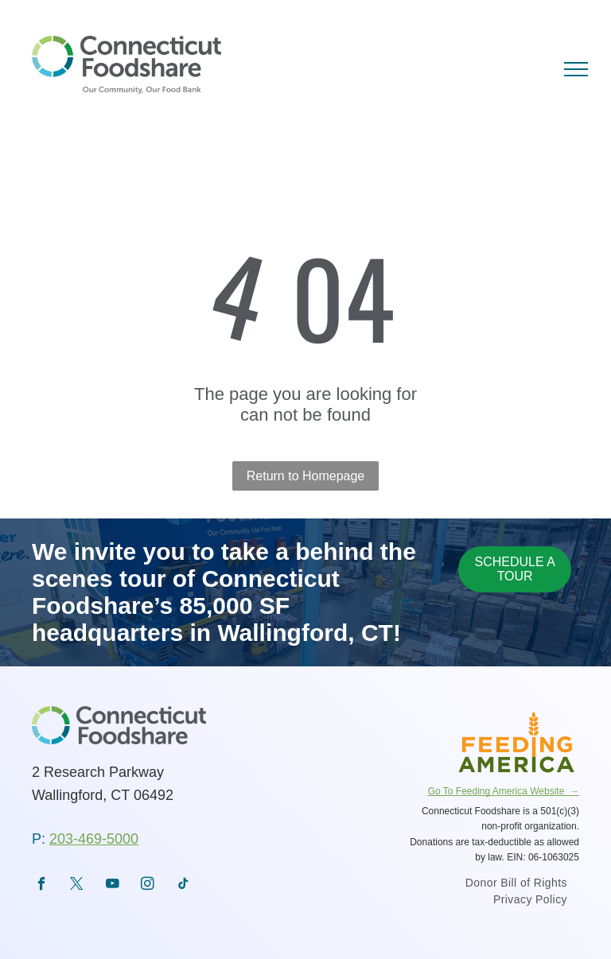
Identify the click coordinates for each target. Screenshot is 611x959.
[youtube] (113, 886)
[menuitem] (516, 884)
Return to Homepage (306, 476)
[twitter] (77, 886)
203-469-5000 (93, 839)
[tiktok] (183, 886)
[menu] (576, 69)
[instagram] (148, 886)
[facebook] (42, 886)
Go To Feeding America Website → (503, 791)
